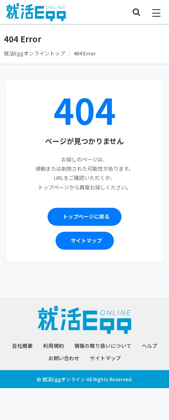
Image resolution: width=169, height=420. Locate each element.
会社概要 (22, 345)
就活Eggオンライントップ (34, 53)
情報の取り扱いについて (102, 345)
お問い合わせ (64, 358)
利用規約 (53, 345)
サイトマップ (86, 240)
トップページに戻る (86, 216)
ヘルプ (149, 345)
